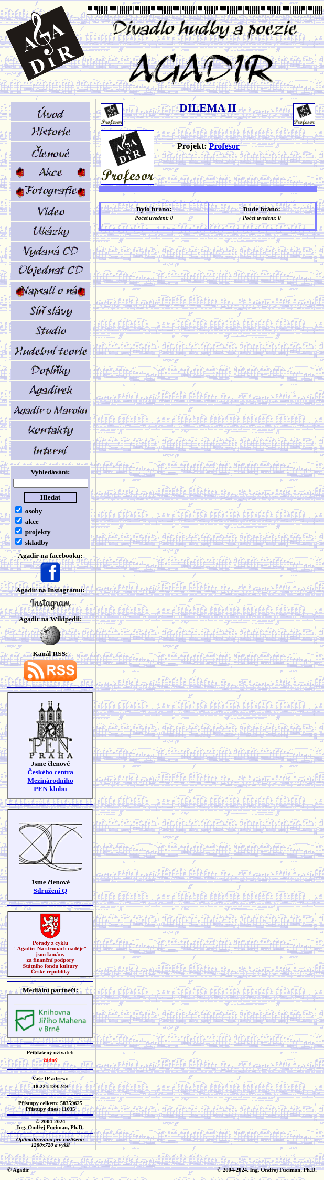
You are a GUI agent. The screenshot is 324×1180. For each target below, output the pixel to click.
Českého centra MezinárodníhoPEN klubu (50, 780)
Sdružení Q (51, 890)
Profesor (224, 146)
